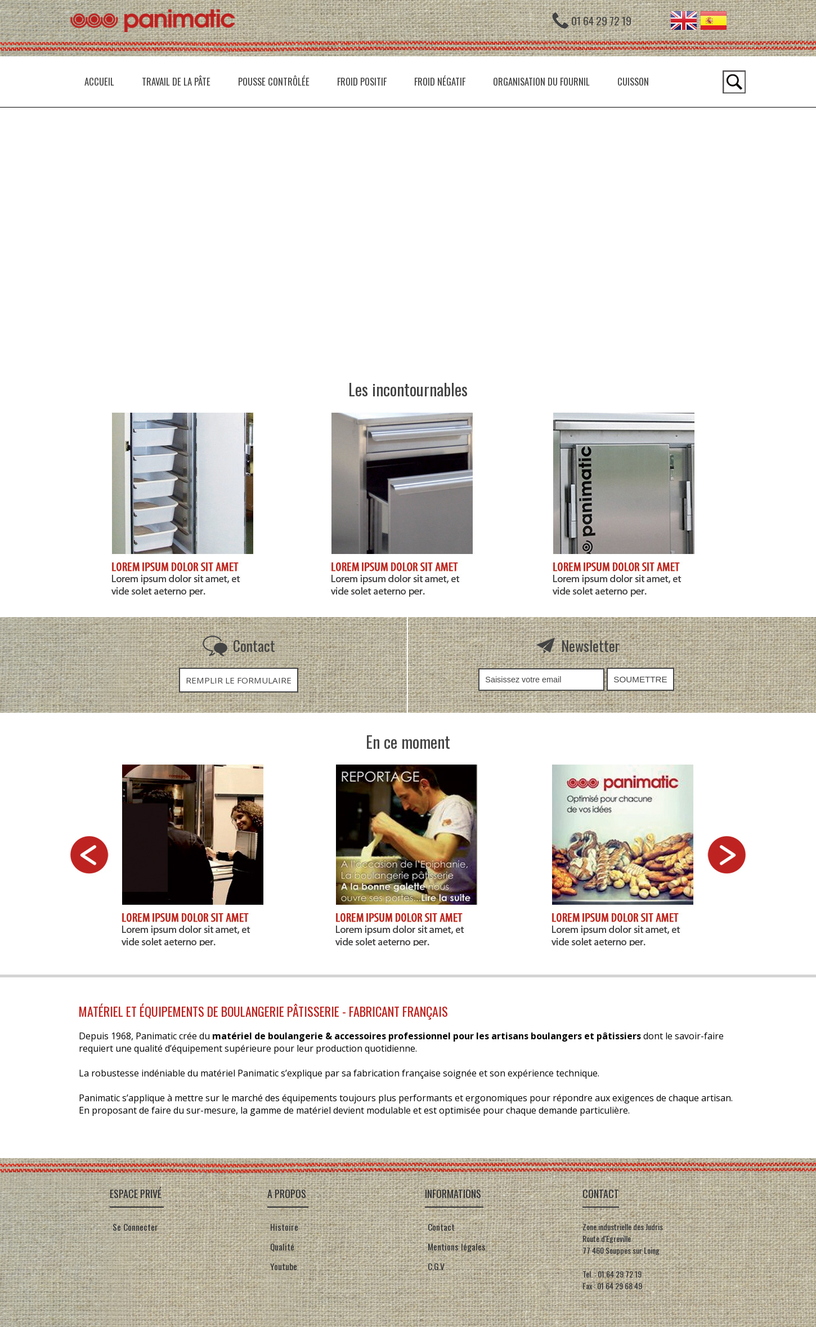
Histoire (282, 1227)
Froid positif (362, 81)
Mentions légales (455, 1246)
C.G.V (436, 1266)
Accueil (99, 81)
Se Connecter (135, 1227)
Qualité (280, 1246)
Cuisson (633, 81)
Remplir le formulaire (239, 680)
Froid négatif (440, 81)
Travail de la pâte (176, 81)
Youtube (283, 1266)
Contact (440, 1227)
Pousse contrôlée (274, 81)
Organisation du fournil (541, 81)
